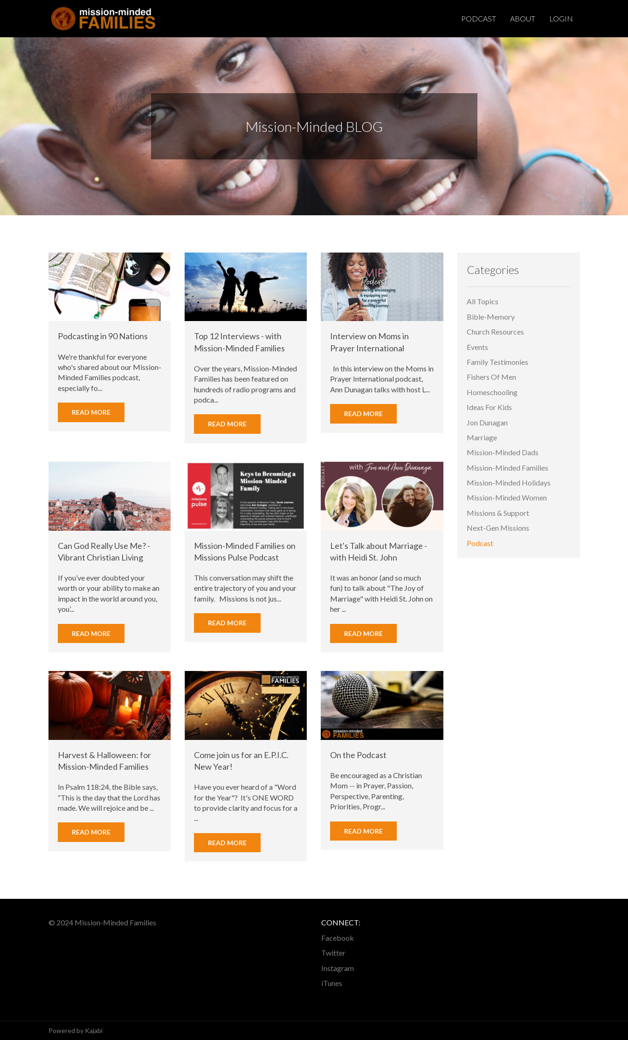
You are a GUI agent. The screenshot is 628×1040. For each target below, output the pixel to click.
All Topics (482, 301)
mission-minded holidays (509, 482)
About (522, 18)
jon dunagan (487, 422)
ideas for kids (489, 407)
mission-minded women (507, 497)
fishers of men (491, 377)
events (477, 346)
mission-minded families (507, 467)
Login (561, 18)
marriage (482, 437)
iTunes (331, 982)
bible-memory (491, 316)
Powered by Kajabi (75, 1030)
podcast (480, 543)
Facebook (337, 937)
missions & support (498, 512)
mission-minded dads (502, 452)
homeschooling (492, 392)
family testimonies (497, 361)
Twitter (333, 952)
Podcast (478, 18)
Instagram (337, 968)
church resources (495, 331)
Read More (91, 412)
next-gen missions (498, 527)
